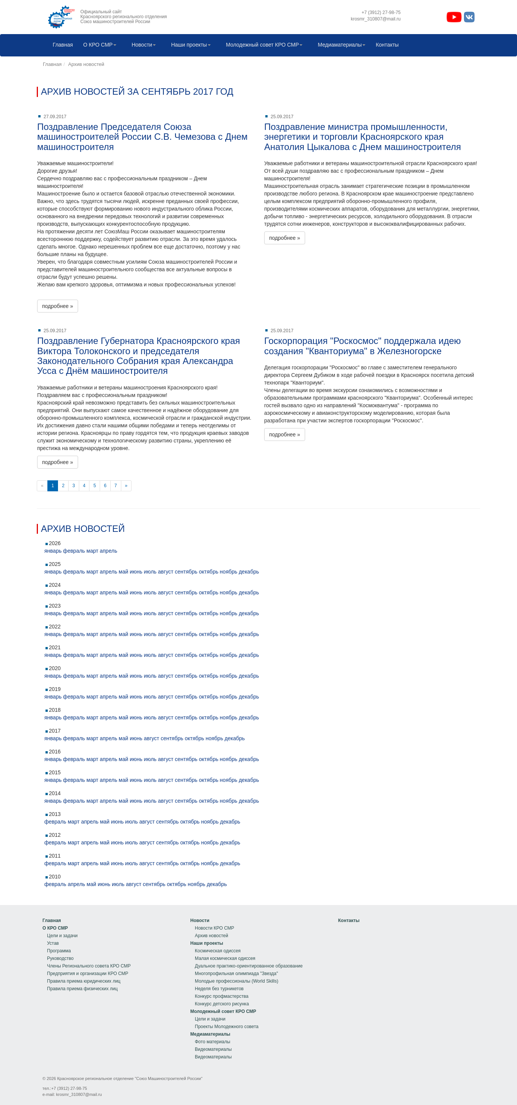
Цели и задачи (62, 935)
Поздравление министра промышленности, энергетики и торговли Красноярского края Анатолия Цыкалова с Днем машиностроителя (362, 137)
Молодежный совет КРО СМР (262, 45)
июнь (136, 572)
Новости (142, 45)
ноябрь (228, 572)
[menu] (86, 954)
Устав (53, 943)
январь (52, 551)
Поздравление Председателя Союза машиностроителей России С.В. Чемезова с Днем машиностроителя (142, 137)
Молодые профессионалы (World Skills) (236, 981)
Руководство (60, 958)
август (166, 572)
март (92, 551)
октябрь (208, 572)
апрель (108, 551)
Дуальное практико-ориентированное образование (248, 966)
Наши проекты (189, 45)
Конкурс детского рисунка (222, 1004)
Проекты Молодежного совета (226, 1026)
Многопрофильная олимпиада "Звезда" (236, 973)
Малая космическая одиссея (225, 958)
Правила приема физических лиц (82, 988)
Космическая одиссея (218, 950)
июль (150, 572)
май (123, 572)
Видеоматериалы (213, 1049)
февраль (74, 551)
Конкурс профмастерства (221, 996)
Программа (59, 950)
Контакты (385, 45)
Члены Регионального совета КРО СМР (89, 966)
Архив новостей (86, 64)
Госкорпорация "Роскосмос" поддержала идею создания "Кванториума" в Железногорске (362, 346)
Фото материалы (212, 1041)
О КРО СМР (97, 45)
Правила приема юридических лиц (84, 981)
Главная (61, 45)
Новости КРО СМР (214, 928)
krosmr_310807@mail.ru (79, 1094)
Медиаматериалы (339, 45)
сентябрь (186, 572)
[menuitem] (61, 45)
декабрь (249, 572)
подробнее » (57, 306)
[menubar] (224, 45)
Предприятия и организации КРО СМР (87, 973)
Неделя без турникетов (219, 988)
